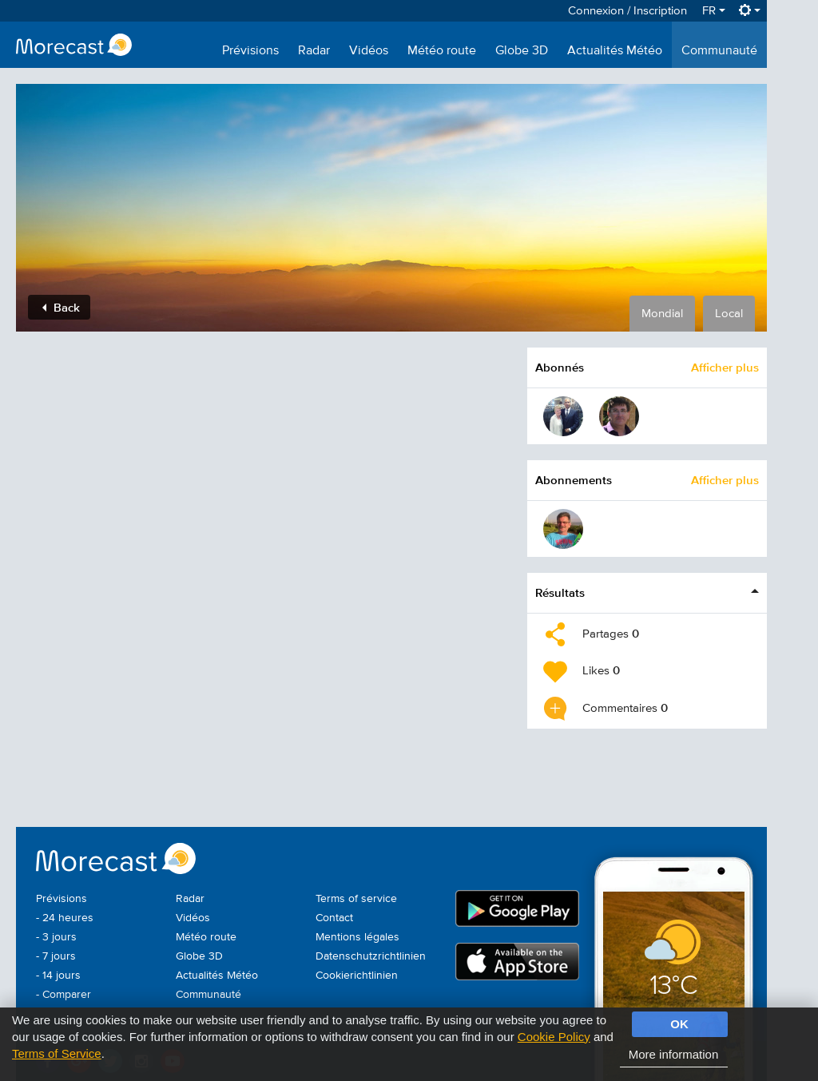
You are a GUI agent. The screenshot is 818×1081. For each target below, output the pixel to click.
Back (61, 307)
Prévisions (250, 51)
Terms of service (356, 898)
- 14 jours (58, 975)
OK (679, 1024)
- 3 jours (56, 937)
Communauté (719, 51)
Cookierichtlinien (357, 975)
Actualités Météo (614, 51)
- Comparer (63, 994)
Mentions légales (357, 937)
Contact (334, 918)
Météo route (441, 51)
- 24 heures (64, 918)
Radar (314, 51)
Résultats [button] (560, 592)
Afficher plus (725, 367)
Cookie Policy (554, 1036)
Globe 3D (521, 51)
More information (674, 1054)
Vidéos (368, 51)
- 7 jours (56, 956)
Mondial (662, 314)
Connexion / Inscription (627, 11)
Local (729, 314)
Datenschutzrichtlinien (371, 956)
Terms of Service (56, 1053)
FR (713, 11)
